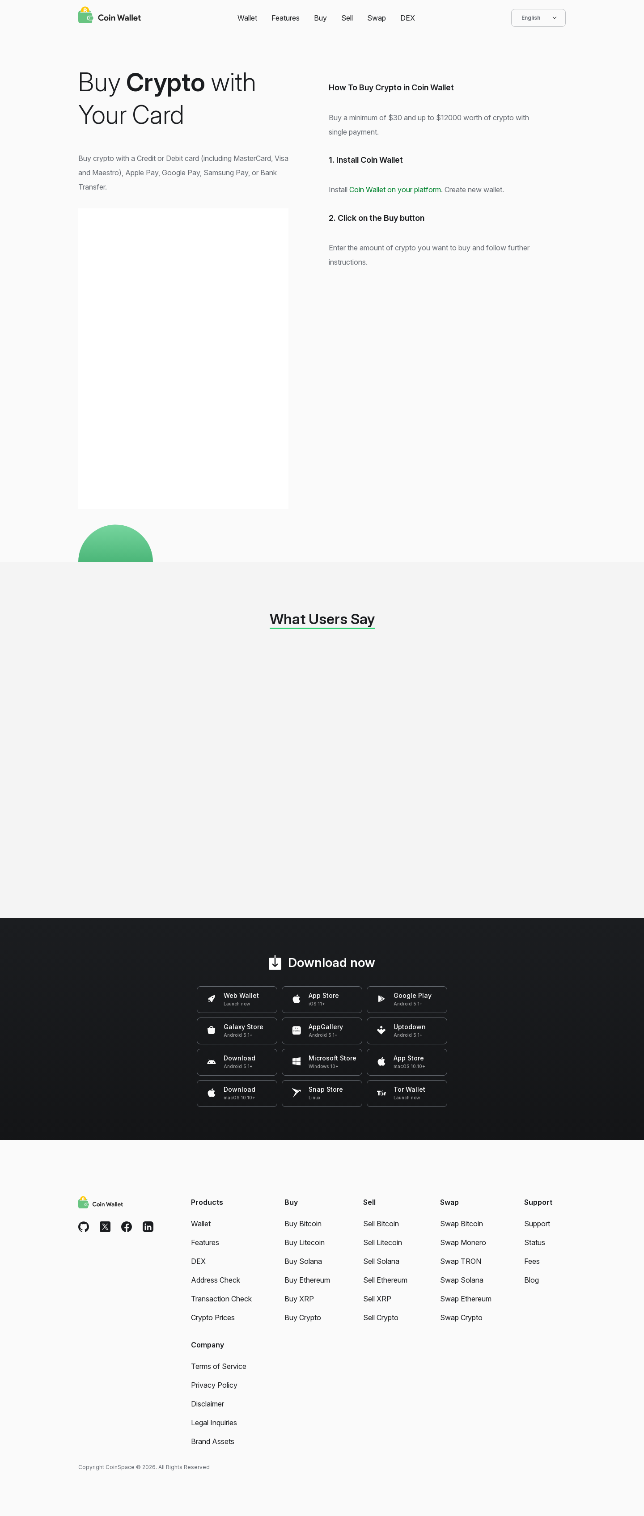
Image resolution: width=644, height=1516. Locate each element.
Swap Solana (461, 1279)
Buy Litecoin (304, 1242)
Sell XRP (377, 1298)
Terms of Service (218, 1366)
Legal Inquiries (214, 1422)
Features (285, 17)
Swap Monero (463, 1242)
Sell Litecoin (382, 1242)
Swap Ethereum (465, 1298)
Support (537, 1223)
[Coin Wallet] (109, 16)
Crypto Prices (213, 1317)
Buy (320, 17)
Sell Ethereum (385, 1279)
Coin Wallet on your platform (395, 189)
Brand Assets (212, 1441)
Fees (532, 1261)
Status (534, 1242)
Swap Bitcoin (461, 1223)
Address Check (215, 1279)
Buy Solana (303, 1261)
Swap (376, 17)
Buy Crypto (302, 1317)
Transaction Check (221, 1298)
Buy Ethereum (307, 1279)
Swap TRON (460, 1261)
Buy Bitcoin (303, 1223)
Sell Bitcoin (381, 1223)
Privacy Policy (214, 1385)
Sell (347, 17)
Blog (531, 1279)
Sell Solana (381, 1261)
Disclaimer (207, 1403)
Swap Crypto (461, 1317)
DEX (407, 17)
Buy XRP (299, 1298)
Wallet (247, 17)
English (538, 17)
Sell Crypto (380, 1317)
